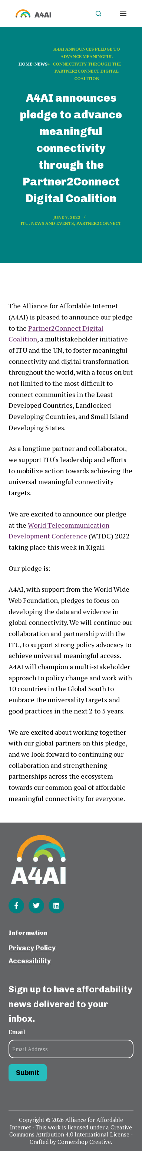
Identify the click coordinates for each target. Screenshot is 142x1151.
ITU (25, 223)
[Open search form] (98, 13)
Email (17, 1032)
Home (25, 64)
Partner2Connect (98, 223)
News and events (52, 223)
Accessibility (30, 961)
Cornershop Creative (84, 1141)
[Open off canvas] (123, 13)
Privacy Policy (32, 948)
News (40, 64)
